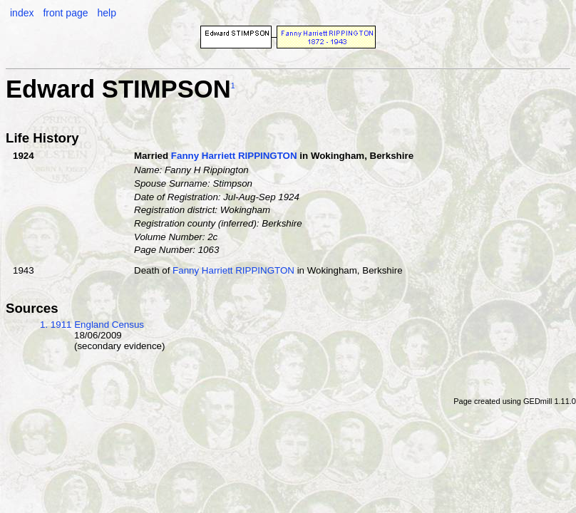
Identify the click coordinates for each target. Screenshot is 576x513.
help (106, 13)
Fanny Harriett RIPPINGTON (234, 155)
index (22, 13)
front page (65, 13)
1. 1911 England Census (92, 324)
